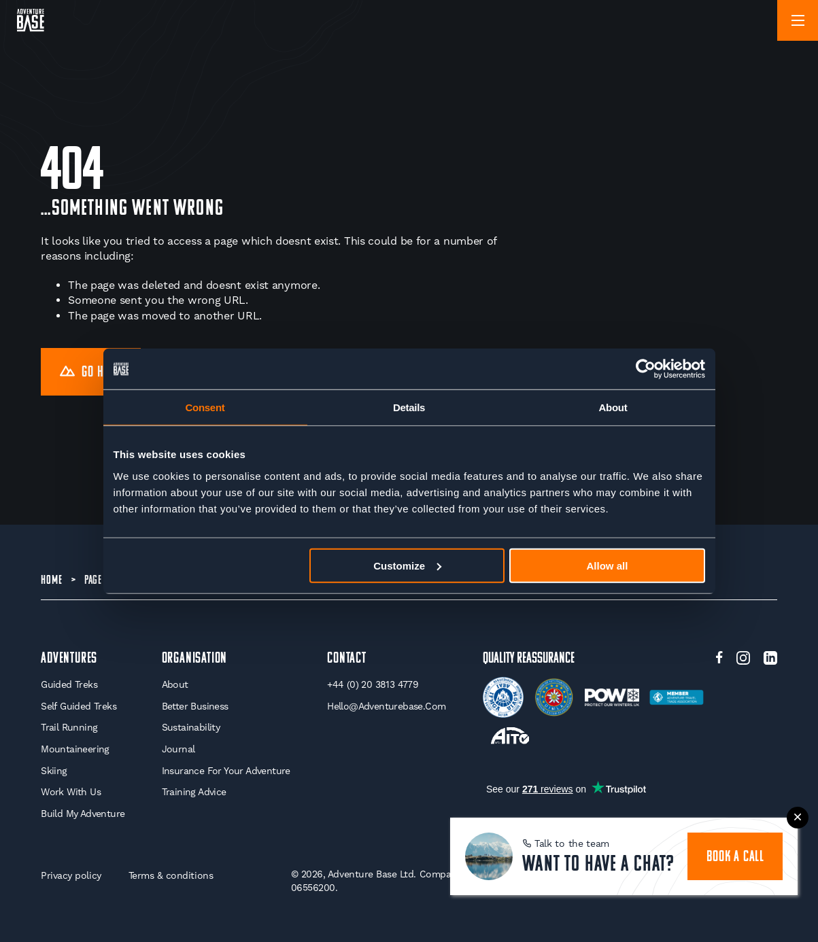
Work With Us (71, 791)
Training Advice (194, 791)
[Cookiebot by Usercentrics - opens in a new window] (645, 369)
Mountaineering (75, 749)
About (175, 684)
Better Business (195, 706)
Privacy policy (71, 875)
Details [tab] (409, 407)
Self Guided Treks (78, 706)
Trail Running (69, 727)
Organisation (195, 659)
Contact (347, 659)
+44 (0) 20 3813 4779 (372, 684)
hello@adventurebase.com (386, 706)
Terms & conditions (171, 875)
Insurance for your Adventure (226, 770)
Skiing (54, 770)
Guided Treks (69, 684)
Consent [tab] (205, 407)
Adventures (69, 659)
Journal (178, 749)
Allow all (607, 565)
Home (51, 580)
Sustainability (191, 727)
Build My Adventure (82, 813)
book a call (735, 857)
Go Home (91, 373)
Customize (407, 565)
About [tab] (613, 407)
